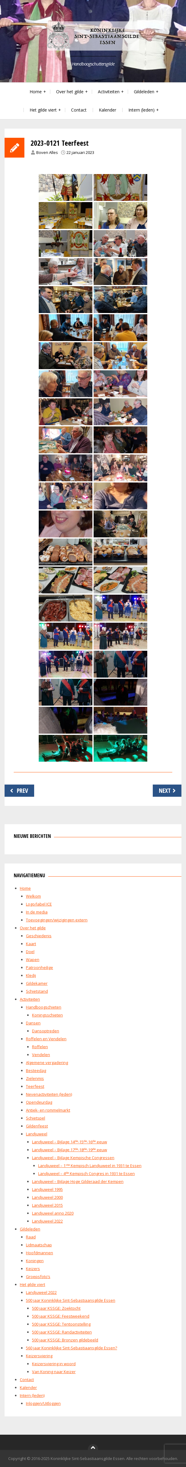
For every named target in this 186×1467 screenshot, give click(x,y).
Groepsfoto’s (38, 1276)
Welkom (33, 896)
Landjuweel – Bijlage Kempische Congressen (73, 1157)
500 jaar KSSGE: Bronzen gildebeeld (65, 1340)
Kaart (31, 943)
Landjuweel (36, 1134)
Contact (79, 110)
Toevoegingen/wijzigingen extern (57, 920)
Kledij (31, 975)
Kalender (107, 110)
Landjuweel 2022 (47, 1221)
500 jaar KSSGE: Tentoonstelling (61, 1324)
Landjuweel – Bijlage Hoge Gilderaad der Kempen (77, 1181)
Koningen (35, 1260)
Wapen (32, 959)
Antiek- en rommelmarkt (48, 1110)
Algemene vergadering (47, 1062)
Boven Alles (47, 152)
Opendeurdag (39, 1102)
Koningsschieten (47, 1015)
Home (36, 91)
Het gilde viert (43, 110)
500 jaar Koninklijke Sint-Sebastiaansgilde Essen (70, 1300)
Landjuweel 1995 (47, 1189)
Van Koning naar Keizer (54, 1371)
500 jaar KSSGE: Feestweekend (60, 1316)
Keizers (33, 1268)
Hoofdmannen (39, 1252)
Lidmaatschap (39, 1245)
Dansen (33, 1023)
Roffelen (40, 1046)
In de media (37, 912)
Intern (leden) (141, 110)
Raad (31, 1237)
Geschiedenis (39, 935)
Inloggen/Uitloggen (43, 1403)
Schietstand (37, 991)
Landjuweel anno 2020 (52, 1213)
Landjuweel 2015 (47, 1205)
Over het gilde (70, 91)
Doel (30, 951)
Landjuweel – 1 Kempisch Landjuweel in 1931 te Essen (89, 1165)
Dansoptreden (45, 1031)
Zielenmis (35, 1078)
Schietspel (35, 1118)
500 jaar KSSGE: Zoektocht (56, 1308)
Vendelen (41, 1054)
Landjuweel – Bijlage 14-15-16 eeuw (69, 1142)
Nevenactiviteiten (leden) (49, 1094)
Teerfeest (35, 1086)
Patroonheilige (39, 967)
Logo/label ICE (39, 904)
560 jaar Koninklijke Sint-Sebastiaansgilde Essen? (71, 1348)
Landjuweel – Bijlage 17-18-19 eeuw (69, 1149)
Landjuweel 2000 (47, 1197)
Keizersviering (39, 1355)
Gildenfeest (37, 1126)
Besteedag (36, 1070)
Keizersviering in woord (54, 1363)
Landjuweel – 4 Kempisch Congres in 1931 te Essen (86, 1173)
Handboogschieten (43, 1007)
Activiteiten (109, 91)
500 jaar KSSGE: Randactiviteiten (62, 1332)
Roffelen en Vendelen (46, 1038)
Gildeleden (144, 91)
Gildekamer (37, 983)
